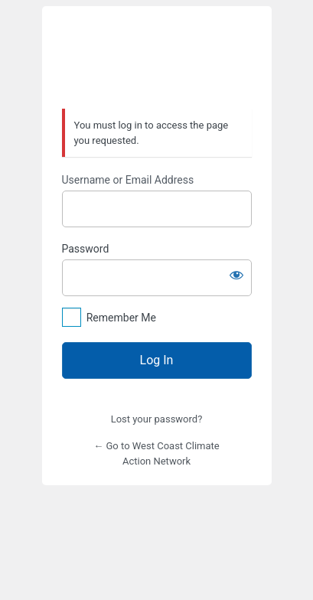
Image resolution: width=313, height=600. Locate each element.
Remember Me (121, 317)
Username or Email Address (128, 180)
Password (85, 249)
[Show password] (236, 274)
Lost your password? (157, 419)
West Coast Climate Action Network (157, 58)
